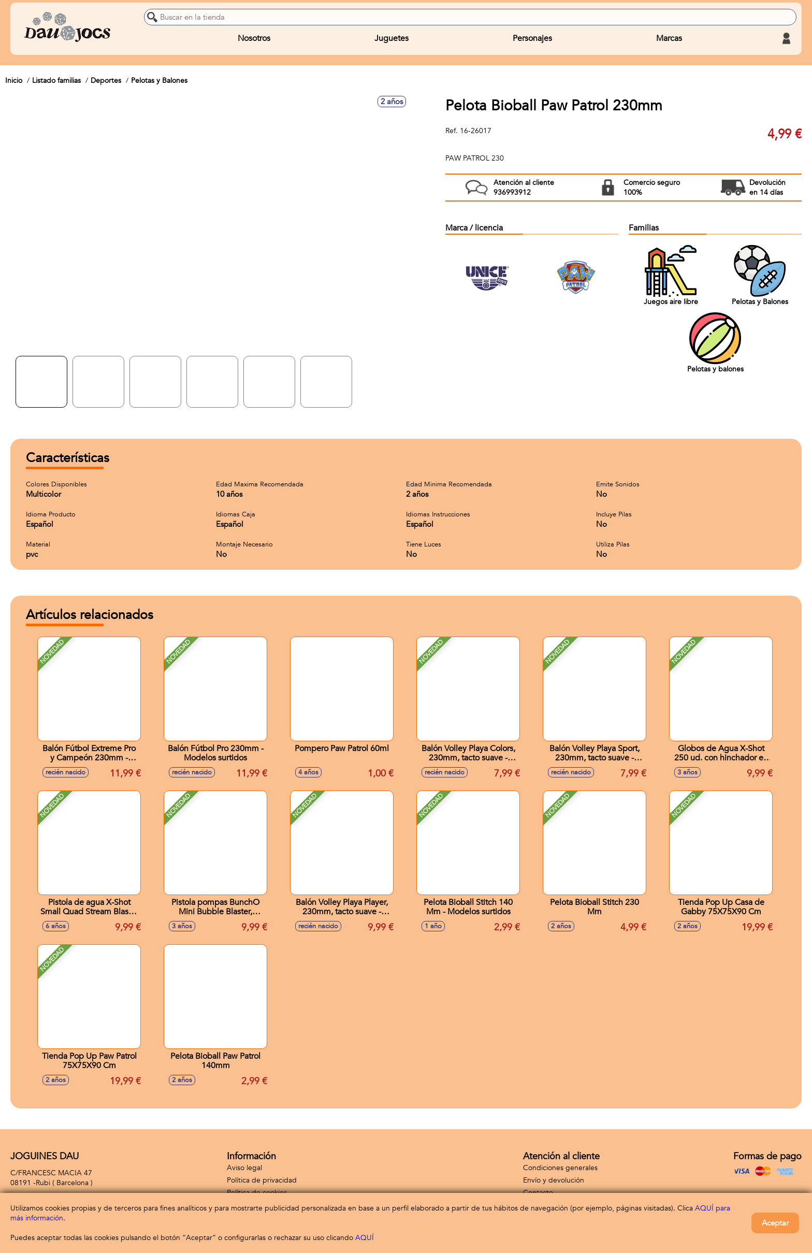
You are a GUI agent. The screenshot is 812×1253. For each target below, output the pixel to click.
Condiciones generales (560, 1168)
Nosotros (254, 38)
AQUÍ (364, 1238)
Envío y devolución (553, 1180)
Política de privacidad (262, 1180)
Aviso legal (244, 1168)
